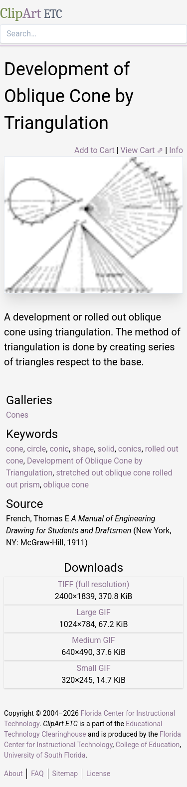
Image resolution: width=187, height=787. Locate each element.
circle (36, 449)
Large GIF (93, 612)
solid (105, 449)
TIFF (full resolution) (94, 584)
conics (130, 449)
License (98, 774)
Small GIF (93, 668)
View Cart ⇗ (142, 150)
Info (176, 150)
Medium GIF (93, 640)
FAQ (37, 774)
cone (14, 449)
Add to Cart (94, 150)
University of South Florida (44, 755)
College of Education (148, 745)
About (13, 774)
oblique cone (66, 484)
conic (59, 449)
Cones (17, 415)
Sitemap (65, 774)
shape (83, 449)
